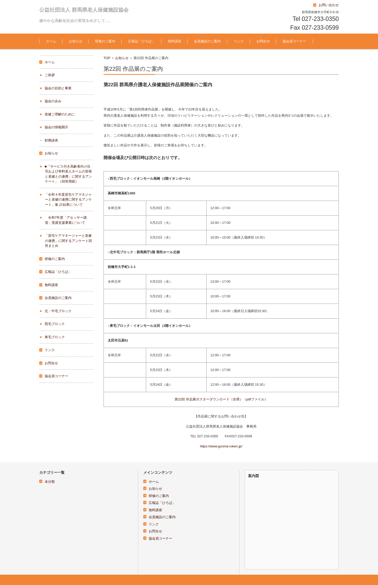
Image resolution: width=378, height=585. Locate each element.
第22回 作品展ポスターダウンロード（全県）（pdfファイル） (221, 399)
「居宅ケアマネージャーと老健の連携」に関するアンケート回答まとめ (68, 241)
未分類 (50, 482)
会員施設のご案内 (207, 41)
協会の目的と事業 (58, 88)
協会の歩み (53, 101)
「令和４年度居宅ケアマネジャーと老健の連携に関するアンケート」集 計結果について (68, 200)
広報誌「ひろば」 (141, 41)
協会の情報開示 (56, 127)
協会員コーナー (294, 41)
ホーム (51, 41)
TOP (107, 58)
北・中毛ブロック (58, 311)
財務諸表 (51, 140)
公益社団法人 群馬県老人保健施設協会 (84, 10)
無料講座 (174, 41)
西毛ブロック (55, 324)
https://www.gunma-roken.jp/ (221, 446)
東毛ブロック (55, 337)
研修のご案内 (105, 41)
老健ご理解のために (60, 114)
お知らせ (75, 41)
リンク (239, 41)
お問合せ (263, 41)
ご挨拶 (50, 75)
